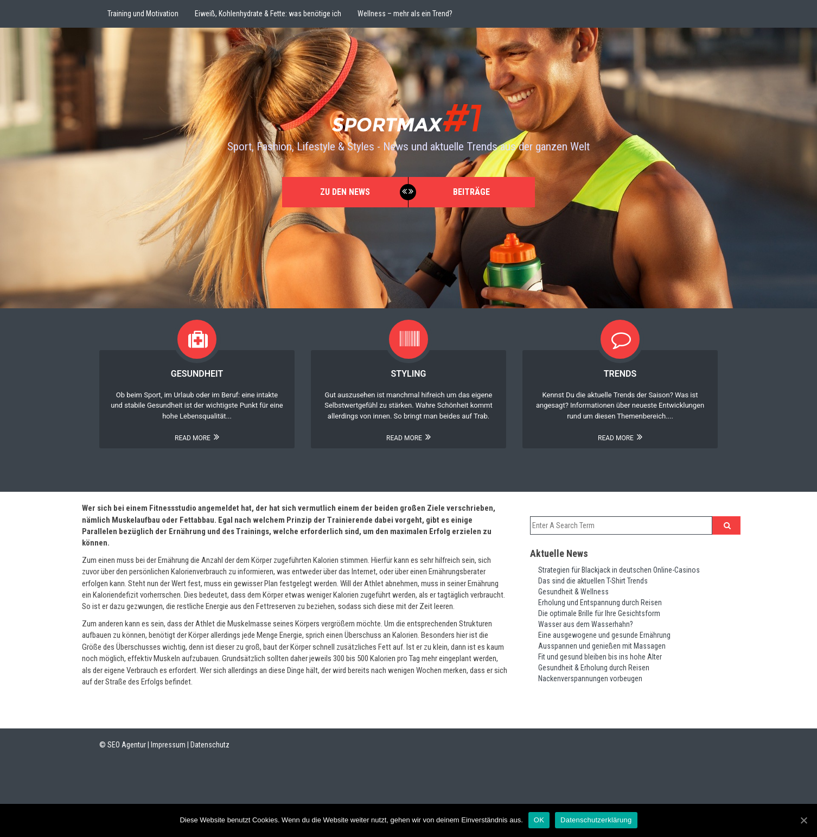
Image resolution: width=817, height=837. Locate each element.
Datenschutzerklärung (595, 820)
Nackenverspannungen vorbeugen (590, 678)
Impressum (168, 744)
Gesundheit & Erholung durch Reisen (593, 667)
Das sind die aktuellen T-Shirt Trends (593, 580)
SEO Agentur (126, 744)
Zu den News (345, 192)
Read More (197, 438)
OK (539, 820)
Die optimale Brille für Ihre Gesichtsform (599, 613)
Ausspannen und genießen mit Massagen (602, 646)
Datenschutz (209, 744)
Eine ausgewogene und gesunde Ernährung (604, 635)
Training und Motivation (142, 13)
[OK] (803, 820)
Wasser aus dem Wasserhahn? (585, 624)
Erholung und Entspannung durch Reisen (600, 602)
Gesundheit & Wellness (573, 591)
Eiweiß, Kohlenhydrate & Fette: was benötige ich (268, 13)
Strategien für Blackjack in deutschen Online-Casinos (619, 570)
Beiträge (471, 192)
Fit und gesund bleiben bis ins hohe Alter (600, 656)
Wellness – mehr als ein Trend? (405, 13)
